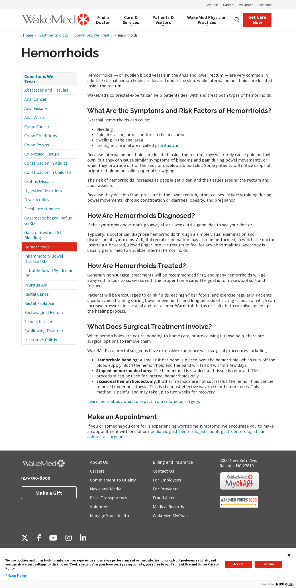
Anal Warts (34, 117)
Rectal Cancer (37, 294)
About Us (99, 462)
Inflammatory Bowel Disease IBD (43, 258)
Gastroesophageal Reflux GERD (48, 220)
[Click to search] (237, 20)
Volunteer (246, 5)
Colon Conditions (40, 135)
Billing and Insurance (173, 462)
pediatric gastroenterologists (179, 431)
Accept (238, 564)
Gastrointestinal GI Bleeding (42, 235)
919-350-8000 (35, 478)
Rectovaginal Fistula (43, 312)
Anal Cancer (35, 99)
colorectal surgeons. (106, 436)
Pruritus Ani (35, 285)
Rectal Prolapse (39, 303)
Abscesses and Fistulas (46, 90)
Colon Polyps (36, 145)
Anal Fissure (35, 108)
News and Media (105, 489)
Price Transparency (108, 497)
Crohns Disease (39, 181)
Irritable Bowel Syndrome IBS (48, 273)
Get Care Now (257, 19)
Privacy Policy (16, 576)
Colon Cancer (36, 126)
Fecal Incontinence (42, 208)
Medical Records (168, 506)
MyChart (212, 5)
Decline (268, 564)
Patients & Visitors (163, 18)
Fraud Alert (163, 497)
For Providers (166, 489)
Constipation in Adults (45, 163)
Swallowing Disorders (44, 330)
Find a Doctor (103, 18)
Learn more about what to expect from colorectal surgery (143, 401)
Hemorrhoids (37, 247)
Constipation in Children (47, 172)
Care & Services (130, 18)
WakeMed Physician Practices (207, 18)
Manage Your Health (109, 515)
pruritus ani (166, 145)
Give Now (264, 5)
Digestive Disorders (43, 190)
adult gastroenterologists (234, 431)
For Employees (167, 480)
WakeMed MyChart (171, 515)
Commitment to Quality (113, 480)
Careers (228, 5)
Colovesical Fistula (41, 154)
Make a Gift (48, 493)
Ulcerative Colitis (40, 339)
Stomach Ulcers (39, 321)
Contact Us (163, 471)
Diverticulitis (36, 199)
